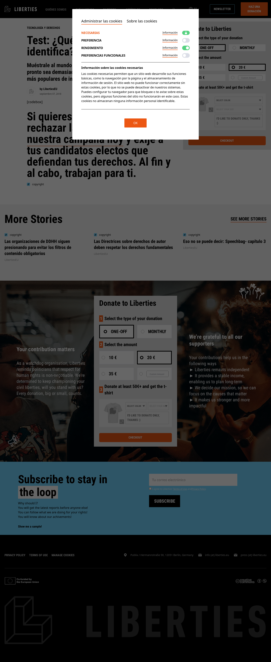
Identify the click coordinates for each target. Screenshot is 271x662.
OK (135, 123)
